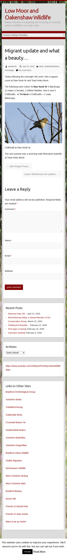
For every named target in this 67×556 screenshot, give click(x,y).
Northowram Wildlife (16, 468)
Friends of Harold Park (17, 506)
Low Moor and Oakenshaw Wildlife (28, 14)
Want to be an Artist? (16, 521)
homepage (9, 70)
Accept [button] (27, 551)
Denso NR (11, 498)
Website (9, 271)
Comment (10, 209)
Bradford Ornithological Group (20, 392)
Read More (39, 551)
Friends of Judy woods (17, 514)
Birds (41, 66)
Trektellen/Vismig (14, 407)
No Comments (25, 70)
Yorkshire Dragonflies (16, 445)
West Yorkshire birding (17, 476)
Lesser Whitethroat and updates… (42, 174)
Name (8, 240)
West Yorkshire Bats (16, 483)
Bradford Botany (14, 491)
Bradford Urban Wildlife (17, 453)
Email (8, 255)
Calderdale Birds (14, 415)
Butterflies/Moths (52, 66)
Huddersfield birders (16, 430)
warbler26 (12, 66)
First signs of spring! (17, 329)
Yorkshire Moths (14, 399)
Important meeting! (16, 333)
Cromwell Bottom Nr (16, 422)
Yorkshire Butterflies (15, 437)
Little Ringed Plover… (18, 166)
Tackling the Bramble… (18, 325)
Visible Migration (14, 460)
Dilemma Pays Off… (17, 314)
